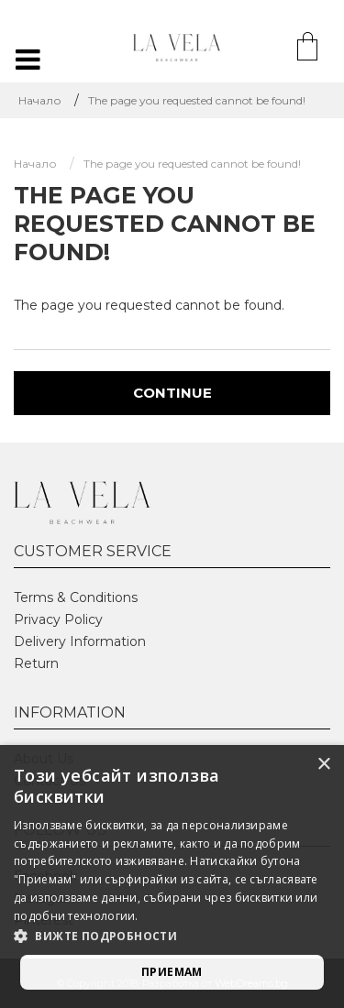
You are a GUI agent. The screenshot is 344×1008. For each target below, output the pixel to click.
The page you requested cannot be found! (196, 100)
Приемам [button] (172, 972)
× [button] (323, 765)
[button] (172, 937)
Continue (172, 392)
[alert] (172, 876)
